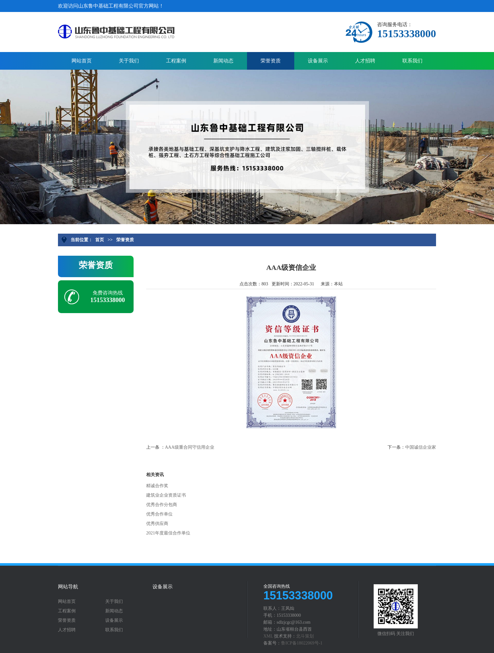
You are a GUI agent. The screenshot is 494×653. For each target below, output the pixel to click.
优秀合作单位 (159, 514)
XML (268, 636)
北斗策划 (305, 636)
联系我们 (412, 60)
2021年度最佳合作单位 (168, 533)
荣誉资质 (271, 60)
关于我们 (129, 60)
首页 (99, 239)
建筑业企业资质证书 (166, 495)
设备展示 (318, 60)
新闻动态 (223, 60)
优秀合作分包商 (161, 504)
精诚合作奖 (157, 485)
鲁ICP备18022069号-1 (301, 643)
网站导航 (68, 586)
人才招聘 (365, 60)
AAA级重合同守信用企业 (189, 447)
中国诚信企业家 (420, 447)
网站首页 (82, 60)
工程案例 (176, 60)
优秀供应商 (157, 523)
